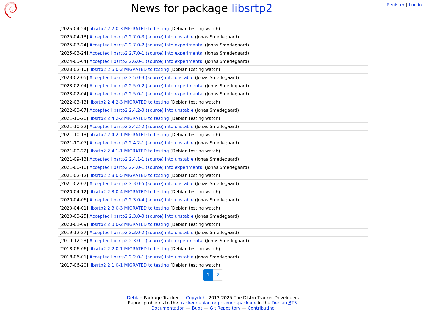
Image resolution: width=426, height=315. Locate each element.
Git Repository (225, 308)
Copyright (196, 297)
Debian (134, 297)
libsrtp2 (251, 8)
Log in (415, 4)
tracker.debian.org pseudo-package (218, 302)
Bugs (197, 308)
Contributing (261, 308)
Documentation (168, 308)
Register (396, 4)
